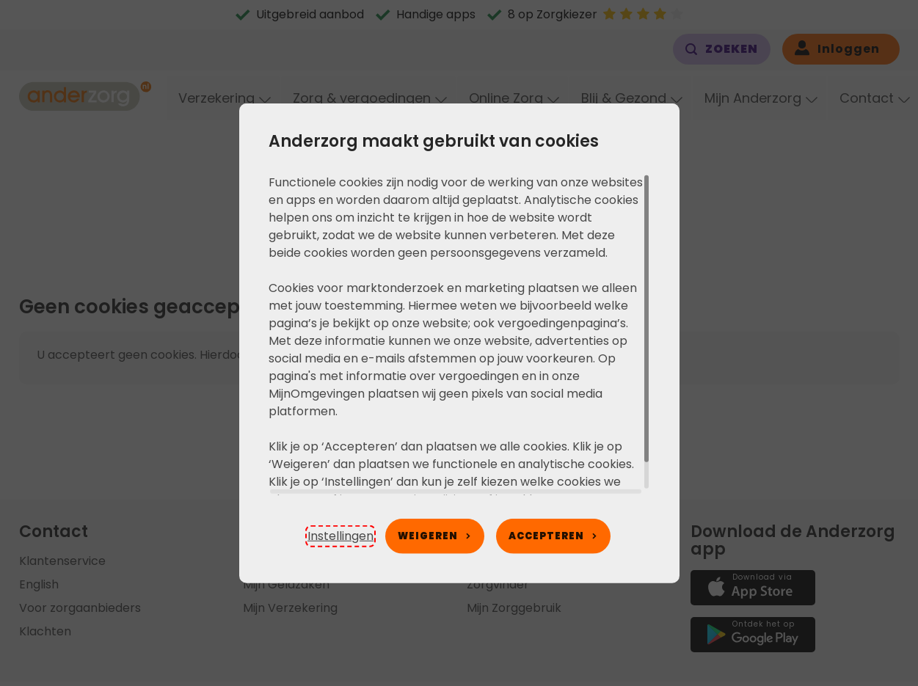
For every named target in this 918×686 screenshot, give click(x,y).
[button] (340, 536)
